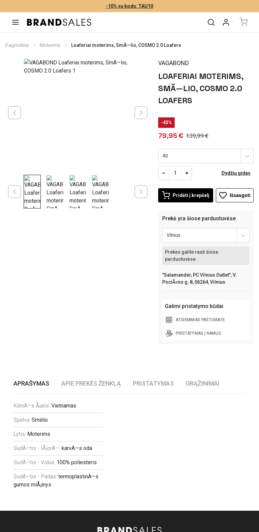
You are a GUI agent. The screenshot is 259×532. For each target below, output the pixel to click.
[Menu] (15, 22)
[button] (129, 434)
